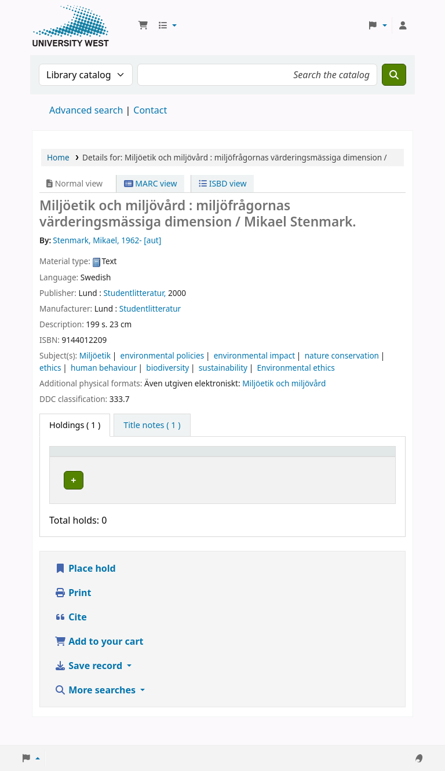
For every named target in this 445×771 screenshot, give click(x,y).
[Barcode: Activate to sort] (359, 463)
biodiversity (167, 367)
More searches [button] (96, 709)
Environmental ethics (295, 367)
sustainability (223, 367)
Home (58, 157)
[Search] (394, 75)
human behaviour (104, 367)
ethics (50, 367)
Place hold (85, 587)
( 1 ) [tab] (74, 424)
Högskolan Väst (144, 489)
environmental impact (254, 355)
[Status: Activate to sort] (299, 463)
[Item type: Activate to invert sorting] (80, 463)
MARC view (150, 183)
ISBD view (222, 183)
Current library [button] (145, 467)
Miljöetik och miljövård (284, 383)
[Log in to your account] (403, 25)
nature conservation (342, 355)
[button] (143, 25)
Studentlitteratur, (134, 292)
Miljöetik (95, 355)
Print (72, 611)
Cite (70, 636)
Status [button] (292, 467)
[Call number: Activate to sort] (239, 463)
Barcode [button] (345, 467)
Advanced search (86, 110)
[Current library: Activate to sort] (157, 463)
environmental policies (163, 355)
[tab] (152, 425)
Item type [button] (64, 462)
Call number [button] (226, 462)
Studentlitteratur (150, 308)
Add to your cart (99, 660)
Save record (89, 684)
